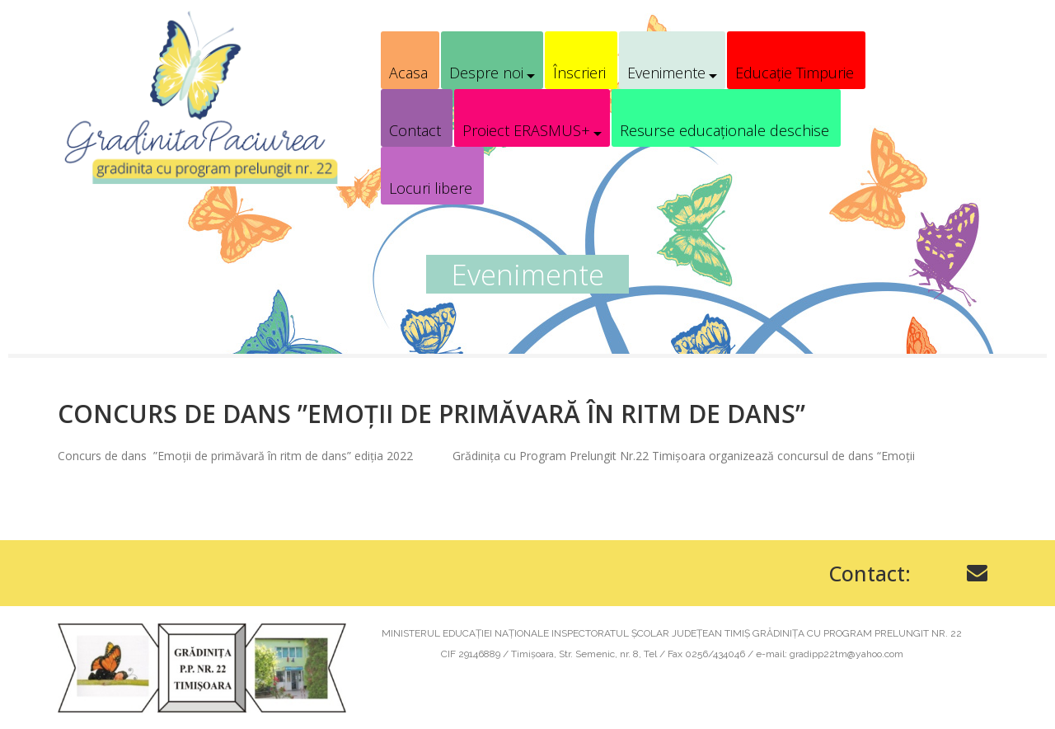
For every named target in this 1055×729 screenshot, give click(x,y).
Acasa (408, 72)
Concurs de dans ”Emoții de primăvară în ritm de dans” (431, 413)
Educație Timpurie (794, 72)
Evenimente (666, 72)
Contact (415, 130)
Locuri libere (430, 188)
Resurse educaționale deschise (724, 130)
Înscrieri (579, 72)
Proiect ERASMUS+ (526, 130)
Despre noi (486, 72)
